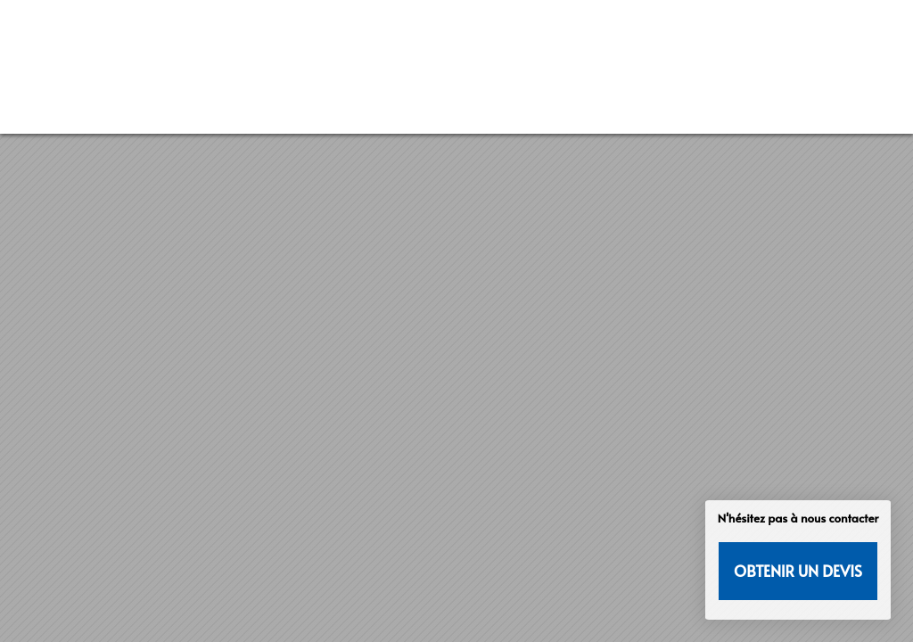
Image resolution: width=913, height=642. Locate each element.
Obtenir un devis (798, 570)
